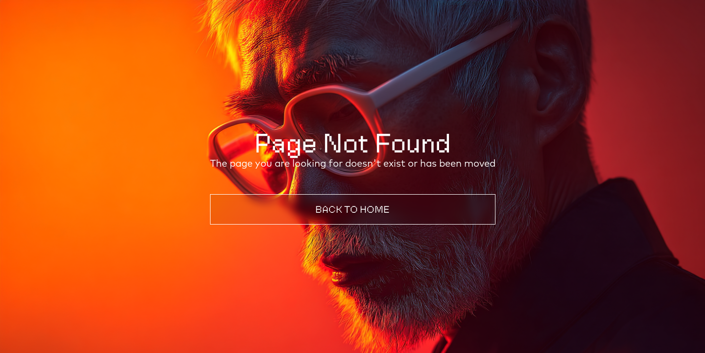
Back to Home (352, 209)
